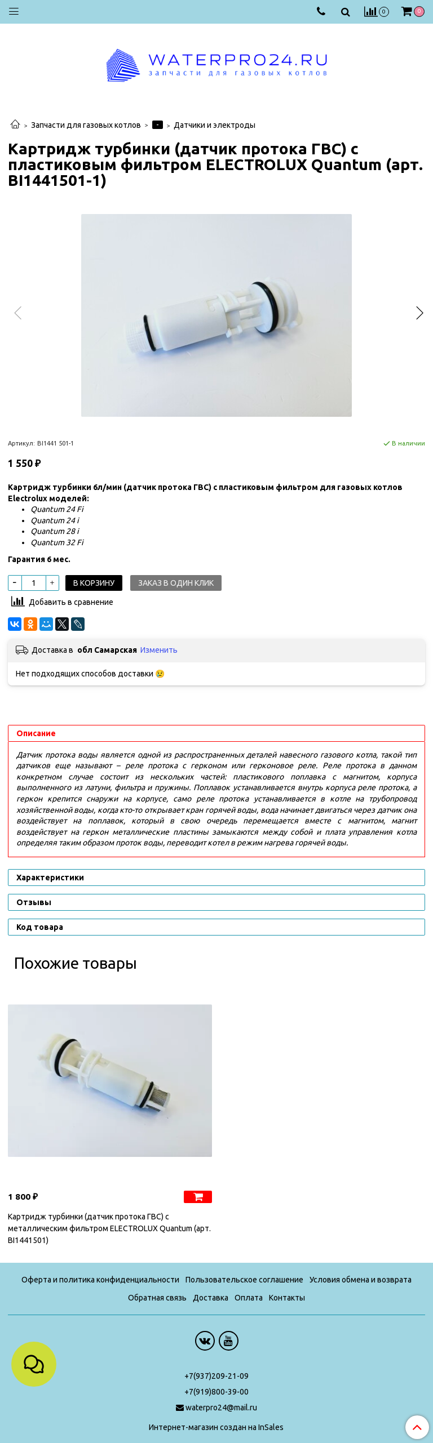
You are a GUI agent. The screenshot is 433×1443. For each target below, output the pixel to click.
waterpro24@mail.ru (221, 1407)
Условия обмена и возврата (361, 1279)
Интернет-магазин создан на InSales (216, 1427)
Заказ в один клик (176, 582)
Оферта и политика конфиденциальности (100, 1279)
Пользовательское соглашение (244, 1279)
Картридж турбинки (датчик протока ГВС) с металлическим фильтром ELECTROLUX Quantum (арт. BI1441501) (109, 1228)
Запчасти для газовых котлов (86, 125)
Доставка (210, 1297)
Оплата (249, 1297)
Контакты (287, 1297)
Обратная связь (157, 1297)
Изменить (159, 649)
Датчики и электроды (214, 125)
